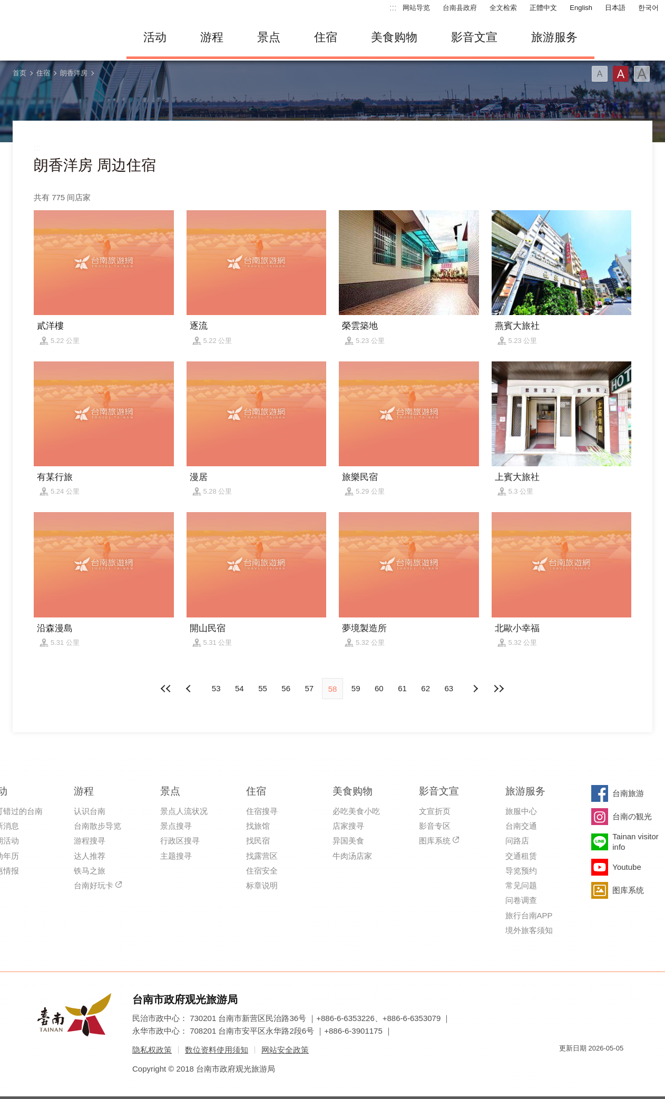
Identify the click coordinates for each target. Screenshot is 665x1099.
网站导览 (416, 8)
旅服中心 (521, 811)
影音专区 (435, 825)
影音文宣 (474, 37)
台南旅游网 (58, 37)
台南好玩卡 (93, 885)
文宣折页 (435, 811)
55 (262, 688)
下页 (189, 688)
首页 (19, 73)
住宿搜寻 (262, 811)
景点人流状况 (184, 811)
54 (239, 688)
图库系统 (435, 840)
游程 (211, 37)
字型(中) (621, 74)
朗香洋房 (73, 73)
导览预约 (521, 870)
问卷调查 (521, 900)
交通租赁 (521, 855)
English (581, 8)
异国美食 (348, 840)
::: (392, 7)
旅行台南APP (529, 915)
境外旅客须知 (529, 930)
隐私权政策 (152, 1049)
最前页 (166, 688)
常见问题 (521, 885)
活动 (155, 37)
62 (425, 688)
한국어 (648, 8)
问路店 (517, 840)
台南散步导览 (97, 825)
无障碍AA (604, 1067)
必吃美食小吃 (356, 811)
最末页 (498, 688)
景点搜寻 (176, 825)
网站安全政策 (285, 1049)
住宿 (325, 37)
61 (402, 688)
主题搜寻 (176, 855)
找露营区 (262, 855)
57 (309, 688)
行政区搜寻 (180, 840)
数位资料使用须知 (216, 1049)
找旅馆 (258, 825)
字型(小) (600, 74)
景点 (268, 37)
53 (216, 688)
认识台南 (89, 811)
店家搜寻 (348, 825)
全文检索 (503, 8)
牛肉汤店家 (352, 855)
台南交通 (521, 825)
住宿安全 (262, 870)
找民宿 (258, 840)
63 (449, 688)
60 (379, 688)
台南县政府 (460, 8)
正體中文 (543, 8)
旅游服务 (554, 37)
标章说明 (262, 885)
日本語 (615, 8)
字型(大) (642, 74)
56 (285, 688)
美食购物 (394, 37)
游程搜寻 (89, 840)
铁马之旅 (89, 870)
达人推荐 (89, 855)
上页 (475, 688)
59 (355, 688)
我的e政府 (567, 1067)
